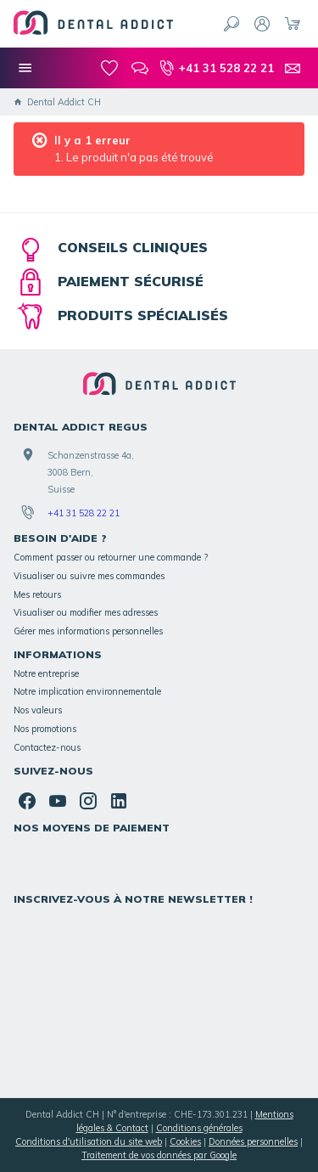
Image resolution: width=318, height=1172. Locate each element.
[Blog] (140, 68)
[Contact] (292, 68)
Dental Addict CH (57, 102)
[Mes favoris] (109, 68)
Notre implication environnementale (87, 691)
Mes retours (37, 594)
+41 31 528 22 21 (83, 513)
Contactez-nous (47, 747)
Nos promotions (45, 729)
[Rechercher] (231, 23)
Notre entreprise (46, 673)
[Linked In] (118, 800)
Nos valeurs (38, 710)
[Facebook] (27, 800)
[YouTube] (57, 800)
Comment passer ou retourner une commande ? (111, 557)
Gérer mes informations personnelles (88, 631)
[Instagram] (88, 800)
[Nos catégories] (25, 68)
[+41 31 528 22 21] (216, 68)
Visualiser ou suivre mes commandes (89, 576)
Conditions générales (199, 1128)
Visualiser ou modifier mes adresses (86, 612)
